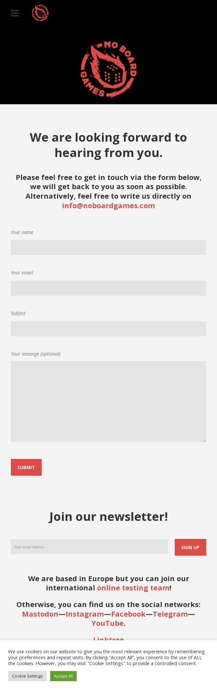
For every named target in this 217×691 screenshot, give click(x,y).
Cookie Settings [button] (27, 676)
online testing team (133, 587)
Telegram (170, 614)
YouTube (107, 623)
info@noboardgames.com (108, 205)
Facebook (128, 614)
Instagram (85, 614)
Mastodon (40, 614)
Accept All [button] (63, 676)
